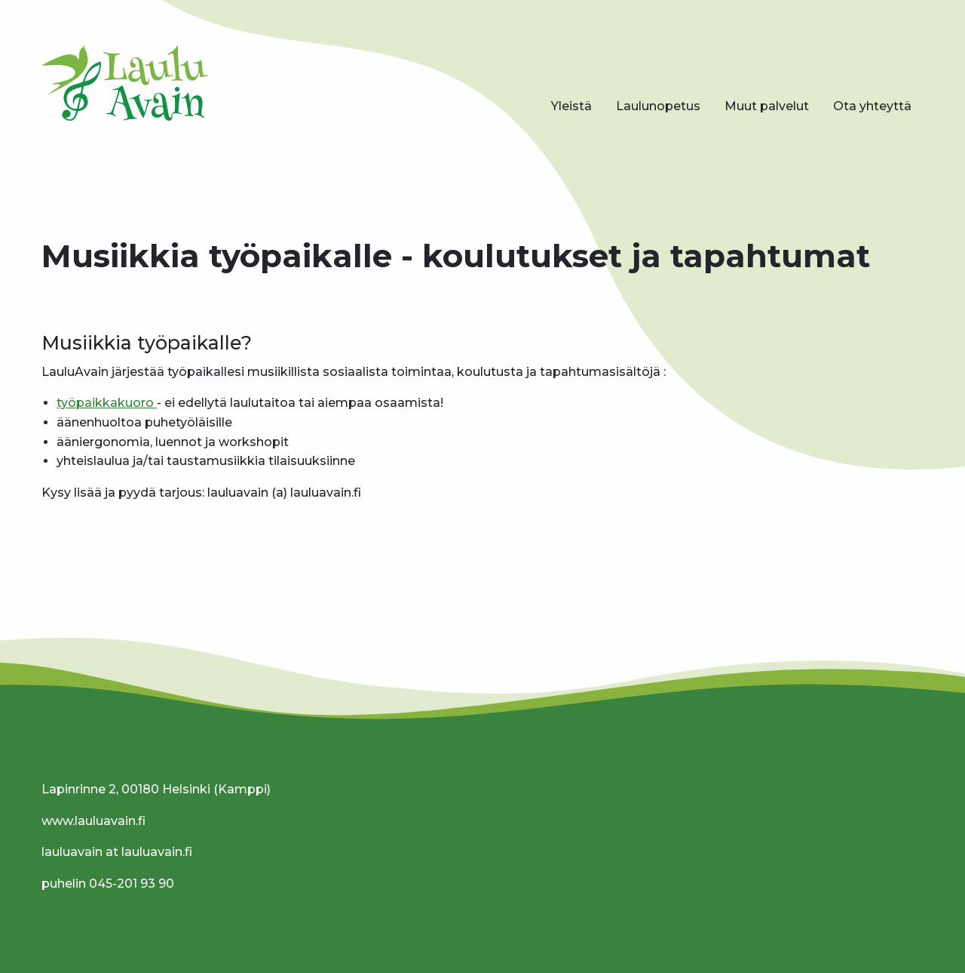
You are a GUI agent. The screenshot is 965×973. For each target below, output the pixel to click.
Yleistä (571, 106)
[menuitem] (571, 106)
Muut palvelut (767, 106)
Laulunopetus (658, 106)
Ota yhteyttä (872, 106)
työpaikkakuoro (107, 403)
